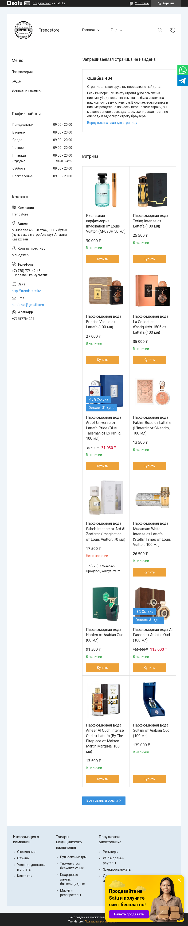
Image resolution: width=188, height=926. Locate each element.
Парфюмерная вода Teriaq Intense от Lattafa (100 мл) (150, 220)
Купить (102, 259)
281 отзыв (142, 3)
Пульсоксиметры (73, 857)
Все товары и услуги (102, 800)
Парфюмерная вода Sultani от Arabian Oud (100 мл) (151, 730)
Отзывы (23, 858)
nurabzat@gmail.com (28, 305)
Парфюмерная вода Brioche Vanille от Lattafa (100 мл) (103, 321)
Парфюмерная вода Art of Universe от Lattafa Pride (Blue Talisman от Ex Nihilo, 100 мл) (103, 428)
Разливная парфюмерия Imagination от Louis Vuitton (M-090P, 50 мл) (105, 223)
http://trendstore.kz (26, 291)
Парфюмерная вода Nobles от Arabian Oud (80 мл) (104, 634)
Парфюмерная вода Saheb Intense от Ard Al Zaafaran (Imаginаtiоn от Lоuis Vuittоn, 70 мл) (105, 531)
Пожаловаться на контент (102, 921)
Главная (88, 30)
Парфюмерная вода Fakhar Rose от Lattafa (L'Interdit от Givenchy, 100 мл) (152, 425)
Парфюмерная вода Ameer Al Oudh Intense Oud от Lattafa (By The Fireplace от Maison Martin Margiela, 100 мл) (105, 738)
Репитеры (110, 852)
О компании (26, 852)
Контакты (24, 876)
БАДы (16, 81)
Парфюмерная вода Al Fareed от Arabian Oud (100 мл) (152, 634)
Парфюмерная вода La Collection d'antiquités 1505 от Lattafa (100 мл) (150, 324)
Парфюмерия (22, 72)
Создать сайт (42, 3)
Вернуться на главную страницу (112, 123)
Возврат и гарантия (27, 90)
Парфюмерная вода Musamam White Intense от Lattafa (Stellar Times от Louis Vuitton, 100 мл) (152, 534)
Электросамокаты (117, 869)
